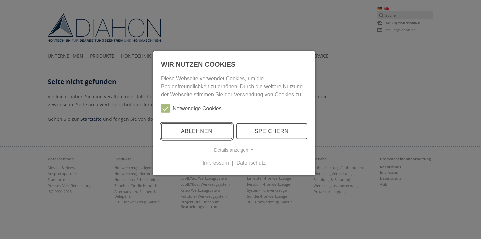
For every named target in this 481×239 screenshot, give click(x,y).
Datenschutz (251, 163)
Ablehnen (196, 131)
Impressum (216, 163)
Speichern (272, 131)
